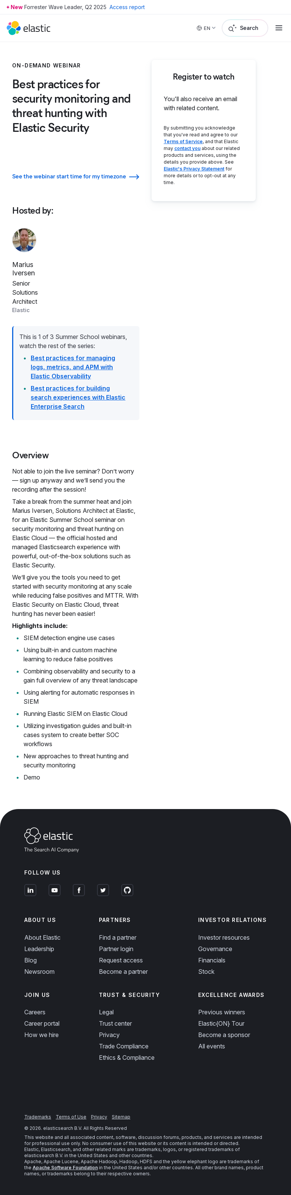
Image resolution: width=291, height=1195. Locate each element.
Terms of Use (71, 1117)
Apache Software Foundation (65, 1167)
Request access (121, 960)
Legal (106, 1012)
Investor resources (224, 937)
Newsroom (39, 971)
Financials (211, 960)
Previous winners (221, 1012)
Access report (127, 7)
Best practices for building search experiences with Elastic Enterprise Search (78, 397)
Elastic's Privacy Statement (194, 169)
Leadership (39, 949)
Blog (30, 960)
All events (211, 1046)
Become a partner (123, 971)
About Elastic (42, 937)
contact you (187, 148)
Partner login (116, 949)
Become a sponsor (224, 1035)
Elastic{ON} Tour (221, 1023)
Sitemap (121, 1117)
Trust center (115, 1023)
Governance (215, 949)
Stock (206, 971)
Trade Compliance (124, 1046)
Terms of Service (183, 141)
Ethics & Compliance (127, 1057)
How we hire (41, 1035)
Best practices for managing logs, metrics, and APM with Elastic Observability (73, 367)
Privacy (109, 1035)
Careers (34, 1012)
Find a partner (117, 937)
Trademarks (37, 1117)
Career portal (41, 1023)
